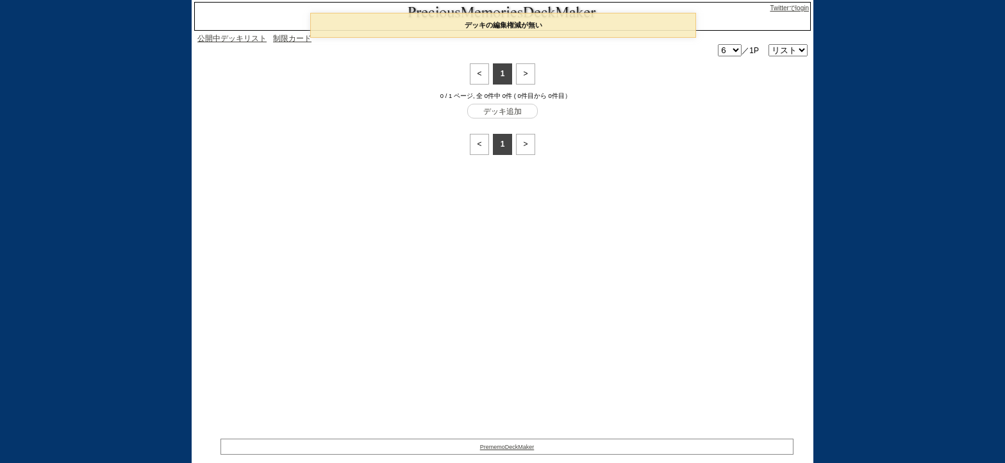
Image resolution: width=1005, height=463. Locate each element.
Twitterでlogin (789, 8)
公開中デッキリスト (232, 38)
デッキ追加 (502, 111)
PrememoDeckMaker (507, 447)
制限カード (292, 38)
